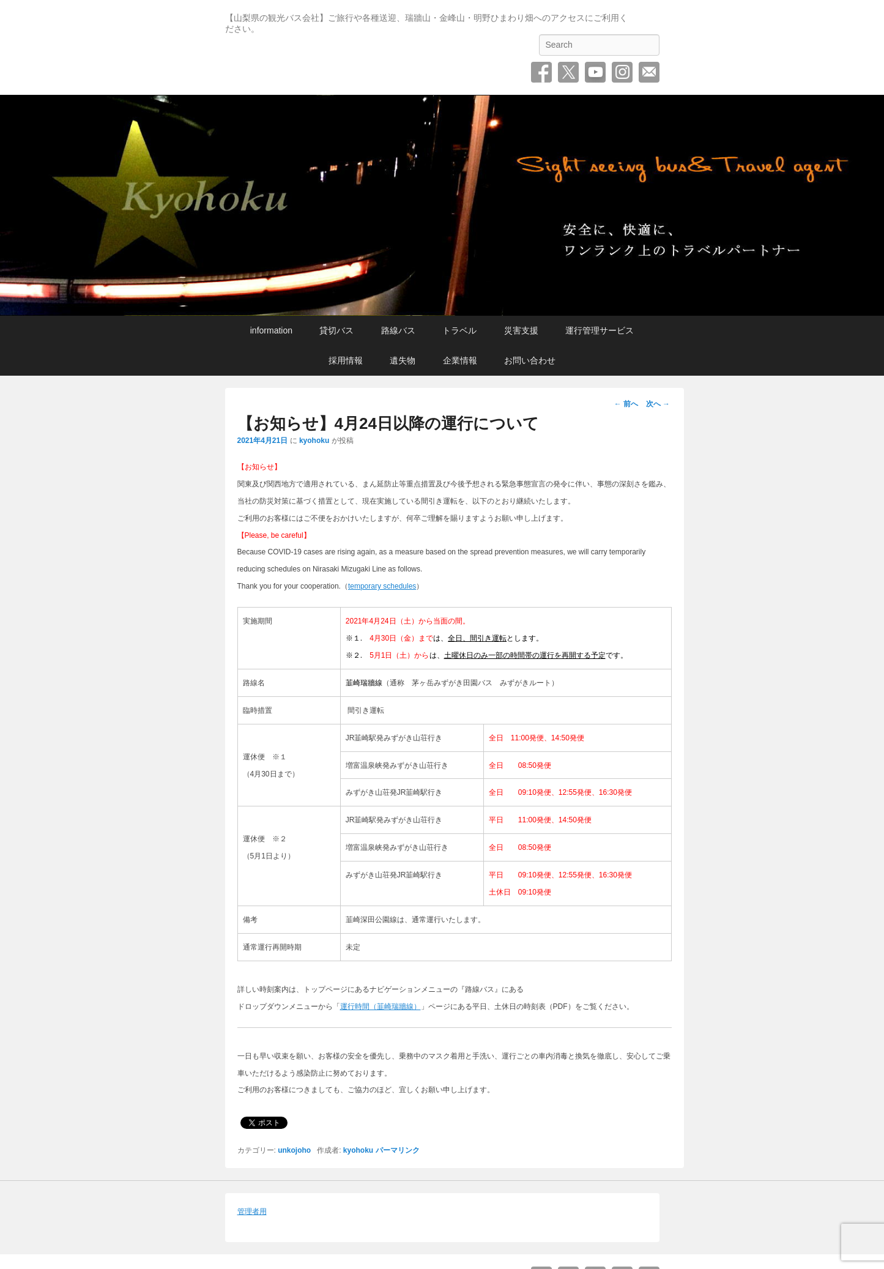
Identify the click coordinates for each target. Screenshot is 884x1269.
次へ (658, 404)
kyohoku (314, 440)
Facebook (541, 72)
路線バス (398, 330)
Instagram (622, 72)
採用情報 (346, 360)
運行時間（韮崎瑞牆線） (380, 1006)
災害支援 (521, 330)
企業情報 (460, 360)
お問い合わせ (649, 72)
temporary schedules (382, 586)
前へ (626, 404)
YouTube (595, 72)
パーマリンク (398, 1150)
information (271, 330)
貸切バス (336, 330)
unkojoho (294, 1150)
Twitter (568, 72)
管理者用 (252, 1211)
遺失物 (402, 360)
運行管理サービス (599, 330)
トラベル (459, 330)
